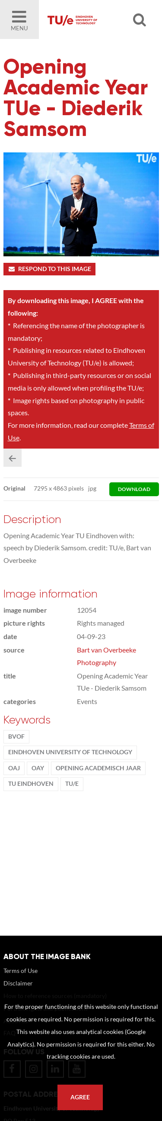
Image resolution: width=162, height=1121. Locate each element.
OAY (38, 768)
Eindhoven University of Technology (70, 752)
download (134, 489)
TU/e (72, 783)
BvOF (16, 736)
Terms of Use (20, 970)
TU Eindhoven (31, 783)
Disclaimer (18, 983)
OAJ (14, 768)
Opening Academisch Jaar (98, 768)
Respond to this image (49, 268)
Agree (80, 1097)
